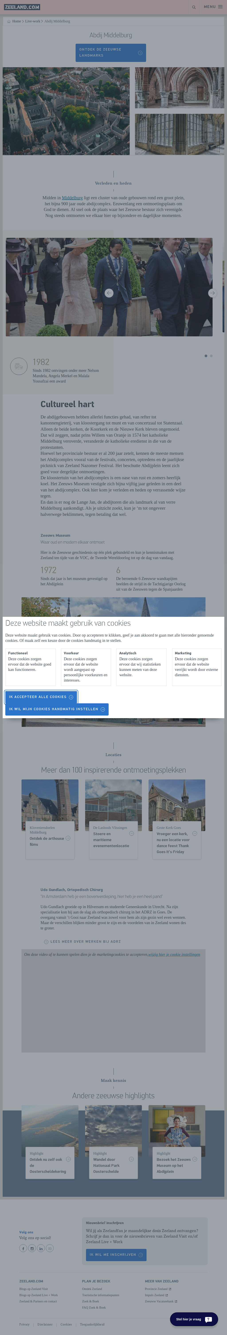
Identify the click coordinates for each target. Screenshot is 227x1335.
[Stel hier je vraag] (194, 1319)
